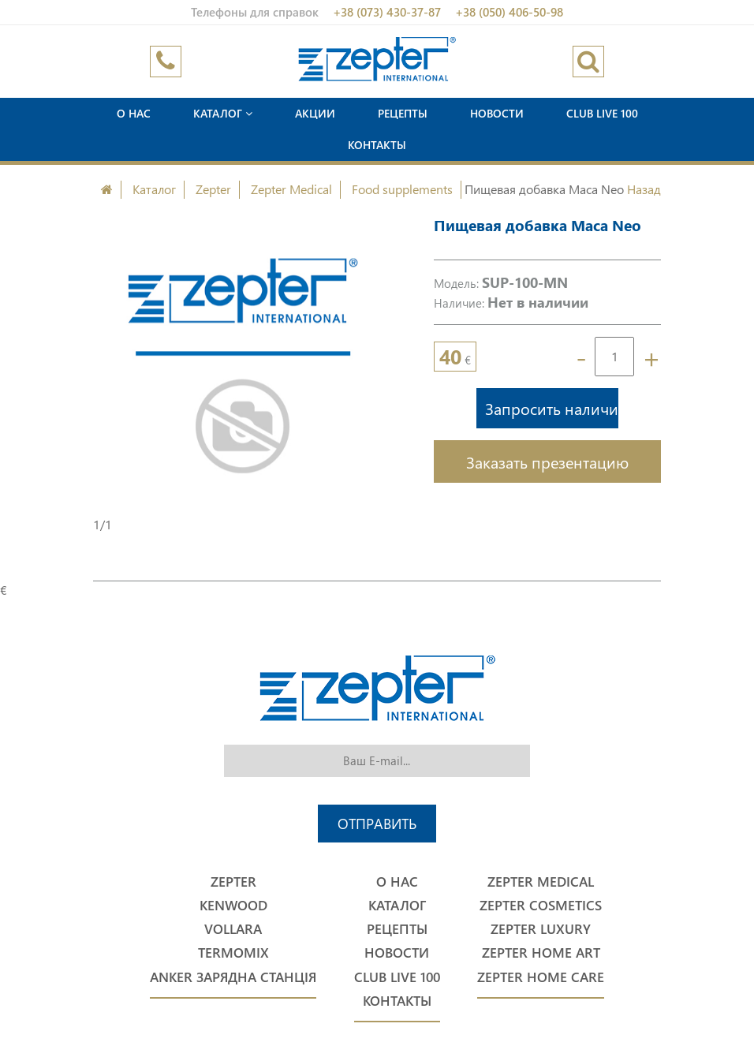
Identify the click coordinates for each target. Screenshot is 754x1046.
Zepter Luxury (541, 929)
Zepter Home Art (541, 952)
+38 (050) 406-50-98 (509, 12)
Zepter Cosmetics (541, 905)
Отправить (377, 823)
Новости (497, 113)
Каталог (222, 113)
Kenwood (233, 905)
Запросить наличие (551, 408)
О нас (134, 113)
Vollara (233, 929)
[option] (243, 365)
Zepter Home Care (540, 977)
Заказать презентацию (547, 461)
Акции (315, 113)
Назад (644, 189)
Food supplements (402, 189)
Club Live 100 (602, 113)
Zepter (213, 189)
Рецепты (402, 113)
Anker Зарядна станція (233, 977)
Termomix (233, 952)
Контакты (377, 144)
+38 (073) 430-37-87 (387, 12)
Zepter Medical (291, 189)
